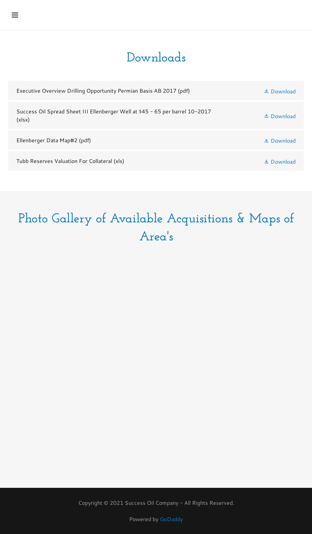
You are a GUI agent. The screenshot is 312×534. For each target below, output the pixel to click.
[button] (23, 15)
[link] (156, 90)
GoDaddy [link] (171, 519)
